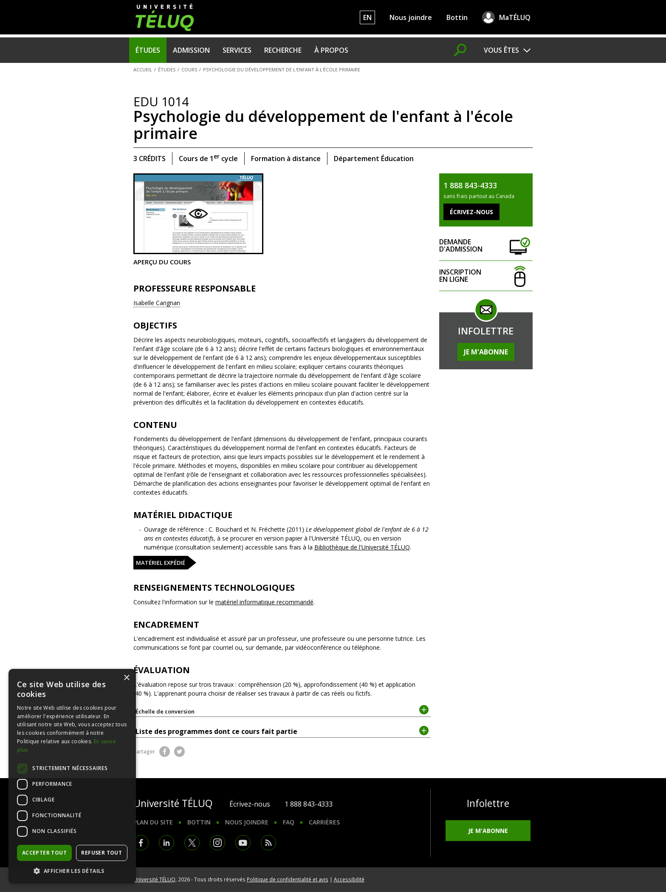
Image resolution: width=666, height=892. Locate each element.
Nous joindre (410, 17)
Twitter (179, 751)
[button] (72, 871)
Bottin (457, 17)
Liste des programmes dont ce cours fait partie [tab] (282, 731)
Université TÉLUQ (154, 879)
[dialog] (72, 776)
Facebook (164, 751)
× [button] (126, 678)
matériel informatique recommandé (264, 602)
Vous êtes (501, 50)
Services (237, 50)
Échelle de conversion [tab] (282, 710)
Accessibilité (349, 879)
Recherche (283, 50)
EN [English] (367, 17)
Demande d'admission (486, 245)
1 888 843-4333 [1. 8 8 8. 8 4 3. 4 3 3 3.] (309, 804)
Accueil (142, 69)
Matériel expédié (160, 562)
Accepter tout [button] (44, 852)
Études (147, 50)
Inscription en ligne (486, 276)
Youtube (243, 842)
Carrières (324, 822)
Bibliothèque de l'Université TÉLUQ (362, 547)
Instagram (217, 842)
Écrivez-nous (249, 804)
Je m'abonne (486, 352)
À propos (331, 50)
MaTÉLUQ (515, 17)
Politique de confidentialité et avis (287, 879)
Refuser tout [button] (101, 852)
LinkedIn (166, 842)
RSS (268, 842)
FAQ (288, 822)
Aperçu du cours (198, 219)
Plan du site (153, 822)
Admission (191, 50)
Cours (189, 69)
